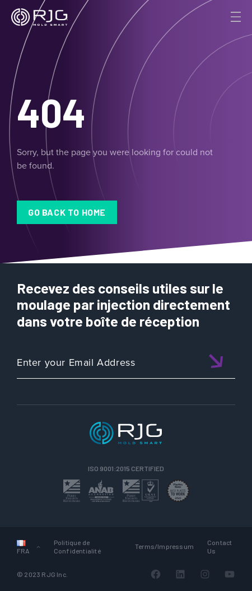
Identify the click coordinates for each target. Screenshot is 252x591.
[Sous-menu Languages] (38, 546)
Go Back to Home (67, 212)
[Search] (220, 35)
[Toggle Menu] (234, 17)
